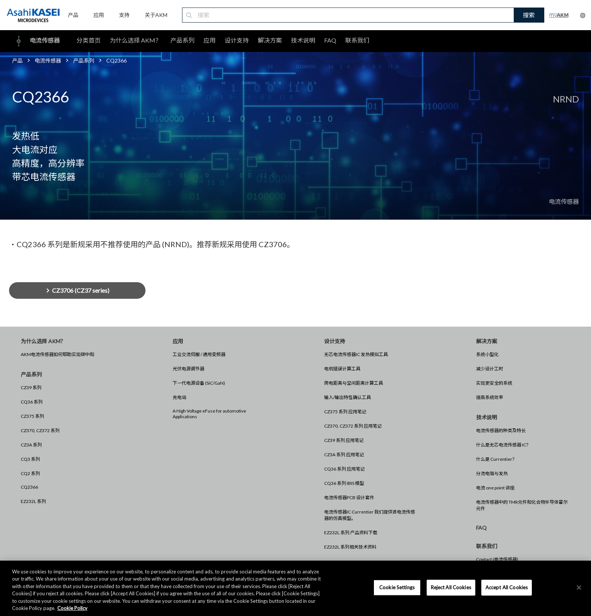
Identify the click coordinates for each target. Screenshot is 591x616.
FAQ (330, 40)
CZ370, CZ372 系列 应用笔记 (353, 426)
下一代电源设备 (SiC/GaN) (199, 383)
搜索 (529, 14)
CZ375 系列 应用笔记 (345, 411)
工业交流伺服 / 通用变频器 (199, 354)
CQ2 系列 (30, 473)
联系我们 (357, 40)
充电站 (179, 397)
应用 (210, 40)
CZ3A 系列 (31, 445)
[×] (579, 587)
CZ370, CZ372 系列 (40, 430)
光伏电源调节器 (188, 368)
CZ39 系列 (31, 387)
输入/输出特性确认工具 (347, 397)
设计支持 (237, 40)
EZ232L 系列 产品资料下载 (350, 532)
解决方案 (270, 40)
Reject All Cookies (451, 587)
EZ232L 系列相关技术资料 (350, 547)
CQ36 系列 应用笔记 (344, 469)
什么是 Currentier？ (496, 459)
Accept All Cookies (506, 587)
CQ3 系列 (30, 459)
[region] (295, 588)
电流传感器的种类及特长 (501, 430)
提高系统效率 (489, 397)
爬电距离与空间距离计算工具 (353, 383)
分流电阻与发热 (492, 473)
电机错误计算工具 (342, 368)
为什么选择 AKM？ (135, 40)
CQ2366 (29, 487)
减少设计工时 (489, 368)
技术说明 (303, 40)
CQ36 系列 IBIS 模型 (344, 483)
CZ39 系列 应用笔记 (344, 440)
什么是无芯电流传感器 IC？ (503, 445)
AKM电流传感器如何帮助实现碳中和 (57, 354)
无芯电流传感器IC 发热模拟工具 (356, 354)
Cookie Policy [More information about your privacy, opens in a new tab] (72, 608)
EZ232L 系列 (33, 501)
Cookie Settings (397, 587)
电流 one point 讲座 (495, 488)
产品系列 (182, 40)
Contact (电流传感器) (497, 559)
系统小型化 (487, 354)
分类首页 (89, 40)
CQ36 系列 (32, 402)
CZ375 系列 (32, 416)
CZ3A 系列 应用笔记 (344, 454)
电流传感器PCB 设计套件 (349, 497)
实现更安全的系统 (494, 383)
